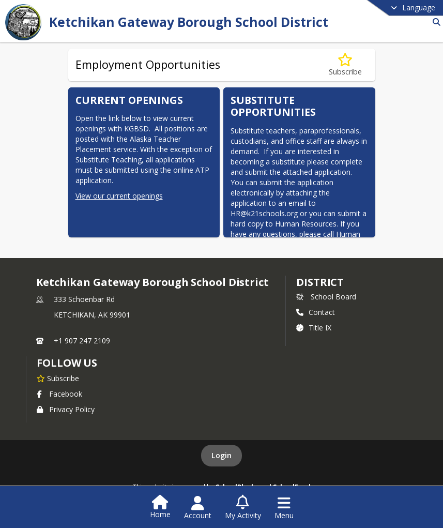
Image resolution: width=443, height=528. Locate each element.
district (320, 282)
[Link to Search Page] (434, 22)
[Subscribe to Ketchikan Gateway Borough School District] (58, 378)
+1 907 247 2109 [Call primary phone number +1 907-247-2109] (82, 340)
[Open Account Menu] (197, 508)
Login (221, 455)
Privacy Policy (66, 409)
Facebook (59, 394)
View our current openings (119, 196)
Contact (315, 312)
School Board (326, 296)
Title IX (313, 328)
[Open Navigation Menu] (284, 508)
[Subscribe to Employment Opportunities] (345, 65)
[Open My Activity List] (243, 508)
